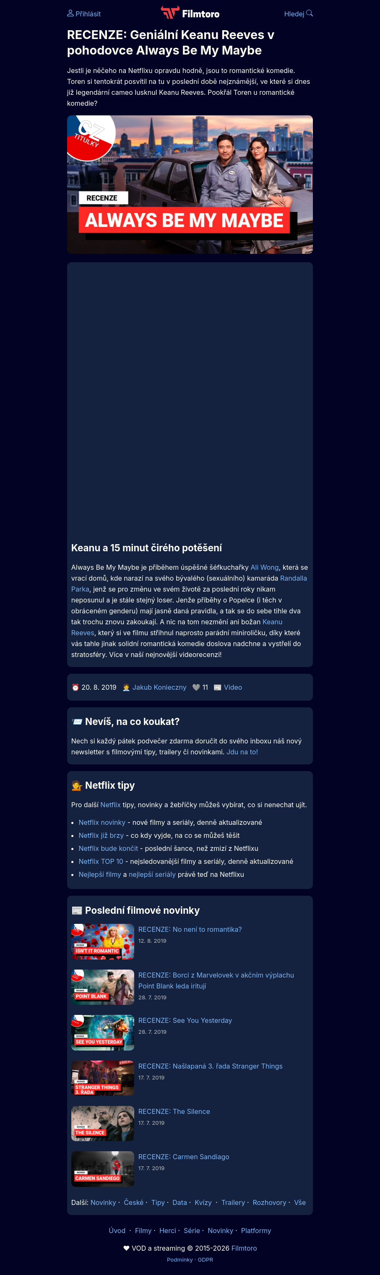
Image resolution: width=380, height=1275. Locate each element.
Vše (300, 1202)
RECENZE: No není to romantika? (190, 929)
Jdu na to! (242, 752)
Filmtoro (244, 1248)
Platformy (256, 1230)
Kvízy (203, 1202)
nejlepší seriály (152, 874)
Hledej (298, 14)
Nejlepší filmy (99, 874)
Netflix (110, 804)
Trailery (233, 1202)
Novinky (103, 1202)
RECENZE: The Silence (174, 1111)
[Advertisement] (190, 474)
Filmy (143, 1230)
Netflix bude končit (108, 848)
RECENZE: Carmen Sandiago (183, 1156)
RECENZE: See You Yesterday (185, 1020)
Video (233, 687)
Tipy (158, 1202)
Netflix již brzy (101, 835)
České (133, 1202)
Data (179, 1202)
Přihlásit (84, 14)
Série (192, 1230)
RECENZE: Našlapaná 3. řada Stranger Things (210, 1066)
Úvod (118, 1230)
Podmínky (180, 1259)
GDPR (205, 1259)
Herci (167, 1230)
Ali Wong (265, 567)
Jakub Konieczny (160, 687)
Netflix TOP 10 (100, 861)
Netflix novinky (101, 822)
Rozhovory (270, 1202)
